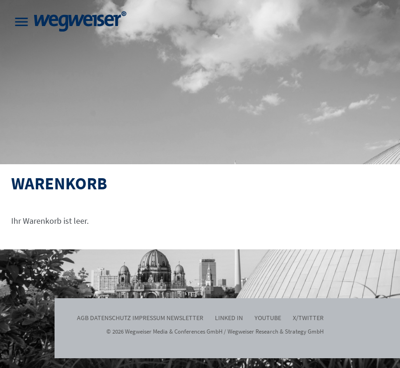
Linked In (229, 318)
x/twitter (308, 318)
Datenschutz (110, 318)
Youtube (268, 318)
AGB (83, 318)
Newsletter (184, 318)
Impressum (148, 318)
